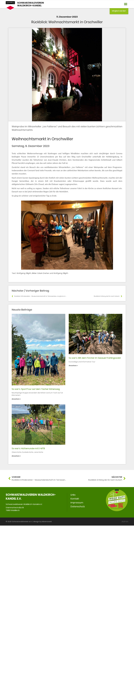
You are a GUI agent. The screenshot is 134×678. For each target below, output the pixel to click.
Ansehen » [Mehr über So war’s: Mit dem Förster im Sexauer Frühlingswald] (73, 365)
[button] (125, 4)
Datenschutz (78, 506)
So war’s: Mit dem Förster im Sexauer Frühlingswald (95, 357)
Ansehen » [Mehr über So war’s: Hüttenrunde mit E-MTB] (16, 456)
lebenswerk (47, 521)
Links (73, 494)
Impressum (77, 502)
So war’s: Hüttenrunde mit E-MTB (28, 448)
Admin (125, 521)
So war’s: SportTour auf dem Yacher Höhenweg (36, 389)
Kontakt (75, 498)
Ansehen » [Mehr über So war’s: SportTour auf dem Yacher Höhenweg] (16, 399)
